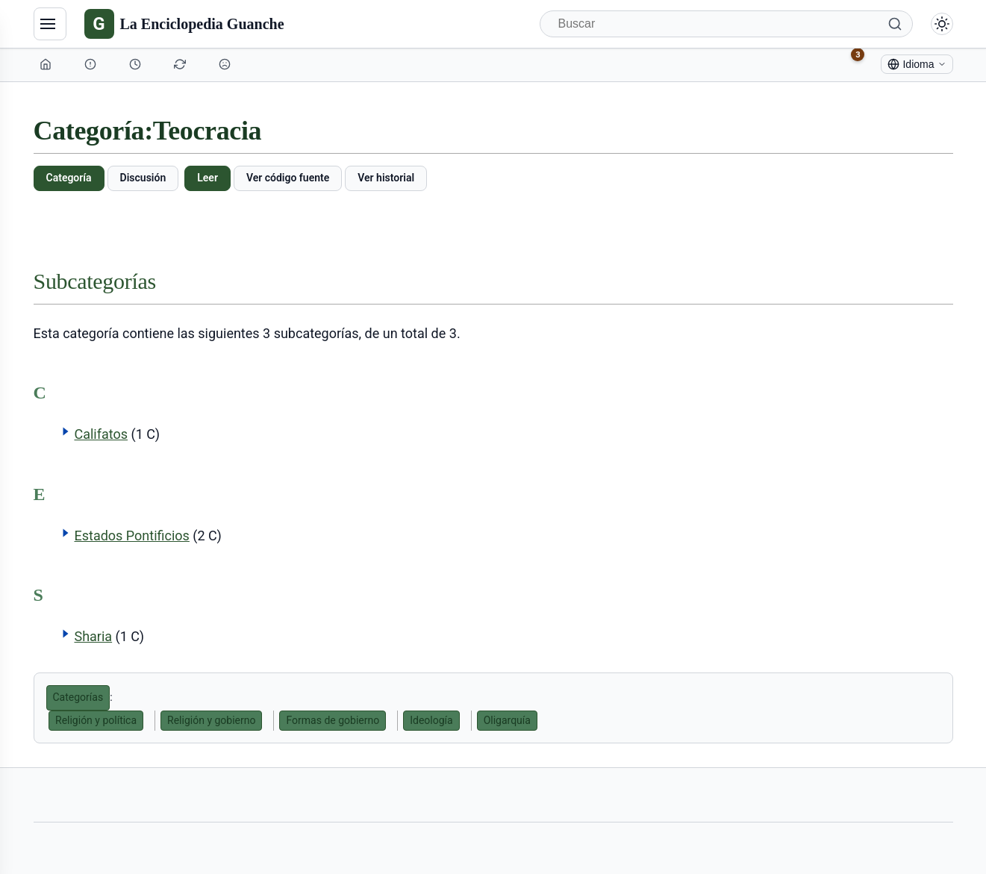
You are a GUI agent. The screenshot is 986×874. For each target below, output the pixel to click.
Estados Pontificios (131, 535)
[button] (65, 431)
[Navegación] (50, 23)
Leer (207, 178)
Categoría (69, 178)
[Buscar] (726, 23)
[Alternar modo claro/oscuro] (942, 24)
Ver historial (386, 178)
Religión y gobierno (211, 720)
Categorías (78, 697)
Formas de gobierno (332, 720)
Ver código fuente (287, 178)
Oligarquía (507, 720)
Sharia (93, 636)
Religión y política (96, 720)
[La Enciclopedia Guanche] (184, 24)
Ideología (431, 720)
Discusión (143, 178)
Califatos (101, 434)
